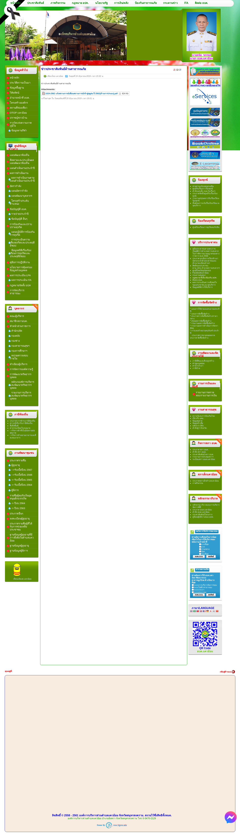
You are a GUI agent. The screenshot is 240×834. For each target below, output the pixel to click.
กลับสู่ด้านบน (225, 672)
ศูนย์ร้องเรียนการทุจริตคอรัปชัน (205, 227)
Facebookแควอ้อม (200, 273)
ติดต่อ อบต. (201, 3)
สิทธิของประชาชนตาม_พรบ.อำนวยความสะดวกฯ (206, 266)
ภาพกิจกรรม (57, 3)
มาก (203, 547)
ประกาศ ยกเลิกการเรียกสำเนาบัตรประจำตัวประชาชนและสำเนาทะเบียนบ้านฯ (205, 260)
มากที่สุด (205, 544)
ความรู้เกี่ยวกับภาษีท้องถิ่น (21, 423)
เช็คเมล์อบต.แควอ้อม (22, 579)
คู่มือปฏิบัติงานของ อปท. (203, 517)
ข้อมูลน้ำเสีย (197, 423)
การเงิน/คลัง (121, 3)
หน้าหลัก (15, 3)
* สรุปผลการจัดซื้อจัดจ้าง (200, 321)
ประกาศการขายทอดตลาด (203, 335)
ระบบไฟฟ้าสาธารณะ (203, 587)
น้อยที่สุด (205, 554)
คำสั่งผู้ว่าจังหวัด (199, 428)
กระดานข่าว (170, 3)
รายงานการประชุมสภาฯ (203, 457)
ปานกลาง (205, 549)
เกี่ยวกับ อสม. (198, 418)
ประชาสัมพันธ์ (35, 3)
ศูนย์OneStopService (201, 270)
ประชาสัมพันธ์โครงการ (202, 514)
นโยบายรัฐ (101, 3)
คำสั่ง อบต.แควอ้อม (201, 512)
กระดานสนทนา (199, 275)
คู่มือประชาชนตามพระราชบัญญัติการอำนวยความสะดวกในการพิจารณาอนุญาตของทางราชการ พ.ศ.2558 (206, 252)
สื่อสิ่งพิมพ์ (14, 426)
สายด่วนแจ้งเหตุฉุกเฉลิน (203, 186)
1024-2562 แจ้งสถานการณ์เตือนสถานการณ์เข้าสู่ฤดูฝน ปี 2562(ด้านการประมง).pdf (82, 93)
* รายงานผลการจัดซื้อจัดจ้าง (202, 323)
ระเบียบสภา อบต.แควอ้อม (203, 459)
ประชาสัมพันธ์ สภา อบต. (203, 454)
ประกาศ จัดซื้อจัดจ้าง (199, 338)
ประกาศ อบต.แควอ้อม (202, 510)
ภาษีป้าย (196, 368)
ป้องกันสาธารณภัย (146, 3)
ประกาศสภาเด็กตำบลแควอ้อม (205, 481)
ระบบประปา (199, 590)
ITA (186, 3)
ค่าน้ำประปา (197, 366)
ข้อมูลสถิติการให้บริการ (202, 287)
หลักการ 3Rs (198, 426)
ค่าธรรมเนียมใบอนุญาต (20, 428)
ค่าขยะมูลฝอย (198, 363)
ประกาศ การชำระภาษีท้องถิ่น (22, 421)
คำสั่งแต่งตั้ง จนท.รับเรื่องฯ (204, 191)
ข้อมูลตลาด (197, 421)
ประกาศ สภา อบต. (200, 449)
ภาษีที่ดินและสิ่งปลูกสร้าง (203, 361)
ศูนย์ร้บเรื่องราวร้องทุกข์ (202, 188)
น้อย (203, 551)
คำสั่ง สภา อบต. (199, 452)
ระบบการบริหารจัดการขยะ (205, 585)
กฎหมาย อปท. (80, 3)
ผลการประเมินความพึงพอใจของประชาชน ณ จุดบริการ (204, 283)
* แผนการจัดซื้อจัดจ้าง (199, 314)
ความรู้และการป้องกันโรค (203, 416)
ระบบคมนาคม (200, 592)
